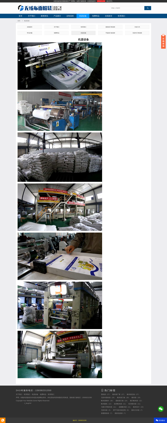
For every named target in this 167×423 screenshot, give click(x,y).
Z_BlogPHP (27, 403)
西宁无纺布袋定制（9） (121, 410)
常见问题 (29, 33)
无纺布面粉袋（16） (108, 397)
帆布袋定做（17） (133, 394)
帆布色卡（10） (138, 407)
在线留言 (108, 16)
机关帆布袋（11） (134, 404)
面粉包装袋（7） (121, 413)
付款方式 (137, 27)
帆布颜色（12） (106, 404)
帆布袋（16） (136, 397)
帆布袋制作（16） (107, 401)
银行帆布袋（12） (136, 401)
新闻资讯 (44, 16)
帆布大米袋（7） (137, 410)
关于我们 (31, 16)
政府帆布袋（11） (120, 404)
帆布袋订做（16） (123, 397)
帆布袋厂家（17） (118, 394)
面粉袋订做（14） (122, 401)
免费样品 (95, 16)
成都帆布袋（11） (125, 407)
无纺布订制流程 (137, 33)
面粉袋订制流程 (110, 27)
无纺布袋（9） (106, 410)
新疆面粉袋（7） (107, 413)
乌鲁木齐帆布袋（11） (109, 407)
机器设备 (83, 16)
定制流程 (70, 16)
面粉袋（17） (106, 394)
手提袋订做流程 (110, 33)
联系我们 (121, 16)
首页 (20, 16)
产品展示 (57, 16)
